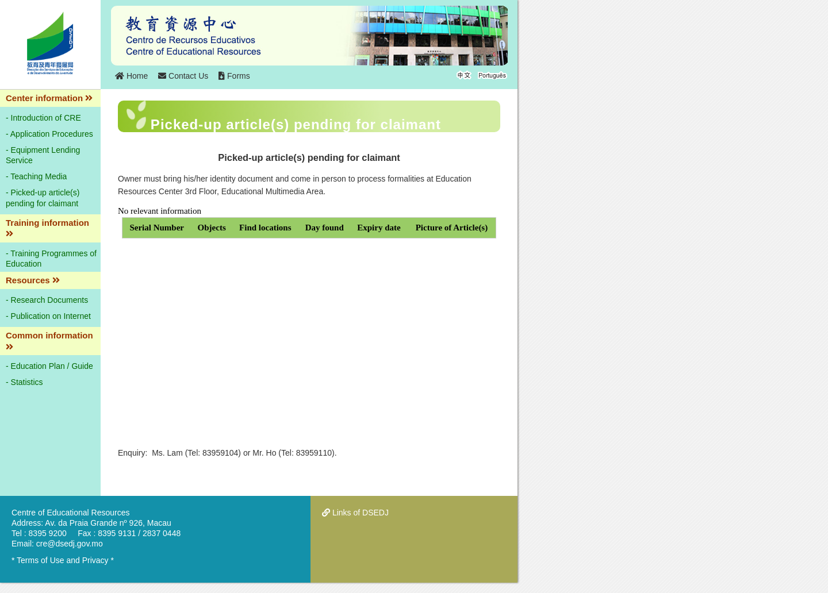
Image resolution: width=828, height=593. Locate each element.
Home (131, 75)
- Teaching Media (36, 176)
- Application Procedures (49, 133)
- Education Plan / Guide (49, 366)
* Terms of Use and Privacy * (63, 560)
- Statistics (24, 382)
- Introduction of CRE (43, 117)
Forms (234, 75)
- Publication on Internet (48, 316)
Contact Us (183, 75)
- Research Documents (47, 300)
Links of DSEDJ (355, 512)
